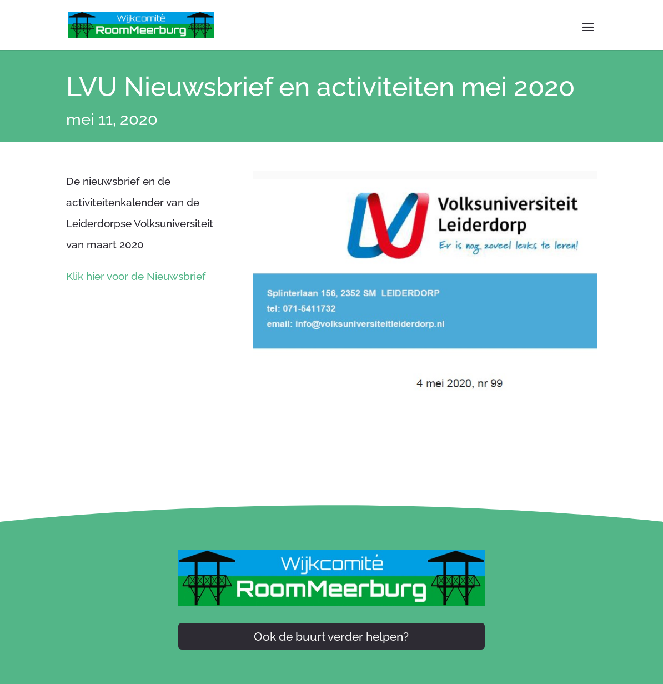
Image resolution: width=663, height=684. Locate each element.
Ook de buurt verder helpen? (331, 636)
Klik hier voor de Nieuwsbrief (136, 276)
